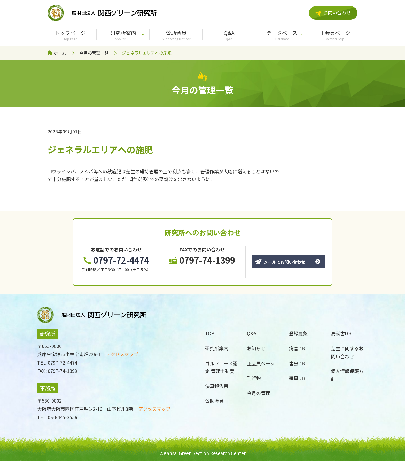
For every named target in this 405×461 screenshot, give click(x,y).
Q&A (229, 35)
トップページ (70, 35)
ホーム (60, 53)
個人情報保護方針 (347, 375)
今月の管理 (258, 393)
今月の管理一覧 (94, 53)
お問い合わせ (333, 12)
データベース (282, 35)
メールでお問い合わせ (280, 262)
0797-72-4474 (116, 260)
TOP (209, 333)
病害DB (297, 348)
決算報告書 (216, 386)
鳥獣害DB (341, 333)
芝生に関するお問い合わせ (347, 352)
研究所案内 (123, 35)
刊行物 (254, 378)
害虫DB (297, 363)
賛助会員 (176, 35)
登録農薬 (298, 333)
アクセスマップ (122, 354)
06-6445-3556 (62, 417)
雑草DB (297, 378)
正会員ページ (335, 35)
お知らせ (256, 348)
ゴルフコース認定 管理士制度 (221, 367)
